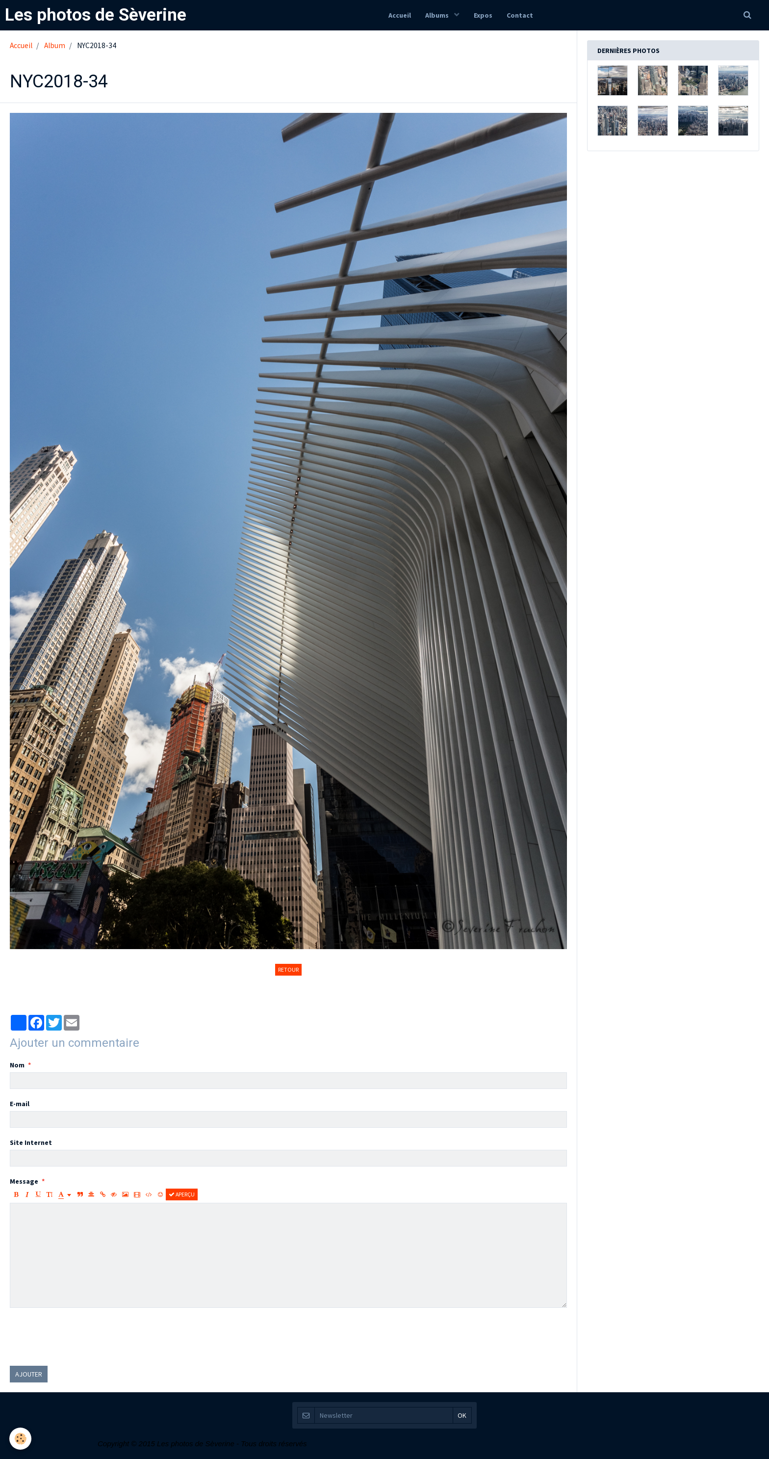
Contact (520, 15)
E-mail (19, 1103)
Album (54, 45)
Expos (483, 15)
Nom (17, 1065)
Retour (288, 969)
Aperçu (182, 1194)
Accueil (399, 15)
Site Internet (31, 1142)
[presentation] (84, 1337)
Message (24, 1181)
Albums (437, 15)
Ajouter (28, 1374)
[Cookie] (21, 1439)
